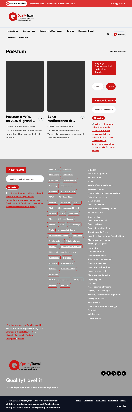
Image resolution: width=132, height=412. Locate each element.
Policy (123, 400)
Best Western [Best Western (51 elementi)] (70, 180)
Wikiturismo (94, 314)
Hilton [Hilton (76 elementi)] (52, 224)
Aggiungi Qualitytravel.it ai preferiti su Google (103, 67)
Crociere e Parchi (96, 251)
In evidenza (13, 31)
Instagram (11, 338)
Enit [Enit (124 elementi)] (51, 208)
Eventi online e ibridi (97, 220)
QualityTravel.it (66, 127)
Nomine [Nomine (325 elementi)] (53, 246)
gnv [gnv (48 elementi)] (51, 219)
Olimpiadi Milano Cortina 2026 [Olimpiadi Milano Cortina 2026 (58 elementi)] (63, 252)
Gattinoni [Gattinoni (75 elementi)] (74, 213)
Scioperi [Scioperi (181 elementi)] (53, 263)
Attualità (92, 170)
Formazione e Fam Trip (99, 228)
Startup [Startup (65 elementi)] (53, 269)
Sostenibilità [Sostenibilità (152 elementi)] (68, 263)
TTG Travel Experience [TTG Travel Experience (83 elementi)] (59, 280)
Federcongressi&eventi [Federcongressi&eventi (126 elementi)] (69, 208)
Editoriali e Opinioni (97, 173)
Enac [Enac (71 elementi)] (78, 202)
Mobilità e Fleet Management (102, 208)
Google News (23, 331)
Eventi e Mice (29, 31)
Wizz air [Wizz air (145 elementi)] (65, 285)
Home (113, 51)
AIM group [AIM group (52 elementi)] (54, 169)
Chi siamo (88, 400)
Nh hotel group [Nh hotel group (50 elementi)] (73, 241)
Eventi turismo (95, 224)
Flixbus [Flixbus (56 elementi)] (53, 213)
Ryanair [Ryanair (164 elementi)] (68, 258)
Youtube (29, 335)
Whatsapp (11, 331)
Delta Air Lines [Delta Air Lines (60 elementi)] (66, 197)
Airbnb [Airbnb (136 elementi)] (68, 169)
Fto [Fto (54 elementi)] (63, 213)
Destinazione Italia (97, 255)
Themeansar (54, 407)
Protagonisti (94, 302)
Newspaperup (39, 407)
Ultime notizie (94, 318)
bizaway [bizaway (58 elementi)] (53, 186)
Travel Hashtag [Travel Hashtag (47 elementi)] (68, 269)
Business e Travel (86, 31)
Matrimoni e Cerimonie (99, 240)
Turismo (71, 31)
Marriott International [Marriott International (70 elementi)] (59, 235)
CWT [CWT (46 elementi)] (52, 197)
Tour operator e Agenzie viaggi (102, 306)
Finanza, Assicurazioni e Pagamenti (104, 294)
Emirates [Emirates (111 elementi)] (66, 202)
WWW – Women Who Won (100, 185)
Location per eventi (97, 271)
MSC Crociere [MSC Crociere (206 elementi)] (56, 241)
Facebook (19, 335)
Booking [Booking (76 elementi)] (53, 191)
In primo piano (95, 279)
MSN (33, 331)
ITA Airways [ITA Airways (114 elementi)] (75, 224)
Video (91, 181)
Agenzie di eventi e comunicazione (104, 193)
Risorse (11, 37)
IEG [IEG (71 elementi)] (62, 224)
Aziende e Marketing (98, 197)
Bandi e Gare (94, 200)
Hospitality (93, 248)
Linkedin (10, 335)
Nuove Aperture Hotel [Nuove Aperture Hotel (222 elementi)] (71, 246)
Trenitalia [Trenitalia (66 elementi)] (54, 274)
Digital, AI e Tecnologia (99, 290)
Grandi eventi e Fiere (98, 232)
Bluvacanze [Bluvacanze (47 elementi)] (67, 186)
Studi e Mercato (95, 212)
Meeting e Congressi (97, 243)
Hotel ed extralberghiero (99, 267)
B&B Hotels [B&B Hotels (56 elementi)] (54, 180)
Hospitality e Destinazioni (51, 31)
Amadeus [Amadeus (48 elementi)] (69, 175)
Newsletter (121, 406)
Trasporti (92, 310)
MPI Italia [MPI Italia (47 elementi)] (78, 235)
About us (23, 37)
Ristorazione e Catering (99, 275)
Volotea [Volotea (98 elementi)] (78, 280)
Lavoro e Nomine (96, 204)
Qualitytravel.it (24, 380)
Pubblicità (113, 400)
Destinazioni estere (97, 263)
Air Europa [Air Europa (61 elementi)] (54, 175)
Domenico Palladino (27, 127)
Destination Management (100, 259)
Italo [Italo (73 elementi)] (52, 230)
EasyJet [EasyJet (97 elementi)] (53, 202)
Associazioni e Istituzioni (99, 286)
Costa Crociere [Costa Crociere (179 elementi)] (69, 191)
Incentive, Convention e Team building (106, 236)
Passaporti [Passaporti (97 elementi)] (54, 258)
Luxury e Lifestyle (96, 298)
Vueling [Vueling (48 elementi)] (53, 285)
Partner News (94, 177)
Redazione (101, 400)
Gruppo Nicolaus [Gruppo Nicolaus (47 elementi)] (66, 219)
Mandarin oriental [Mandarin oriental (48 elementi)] (67, 230)
